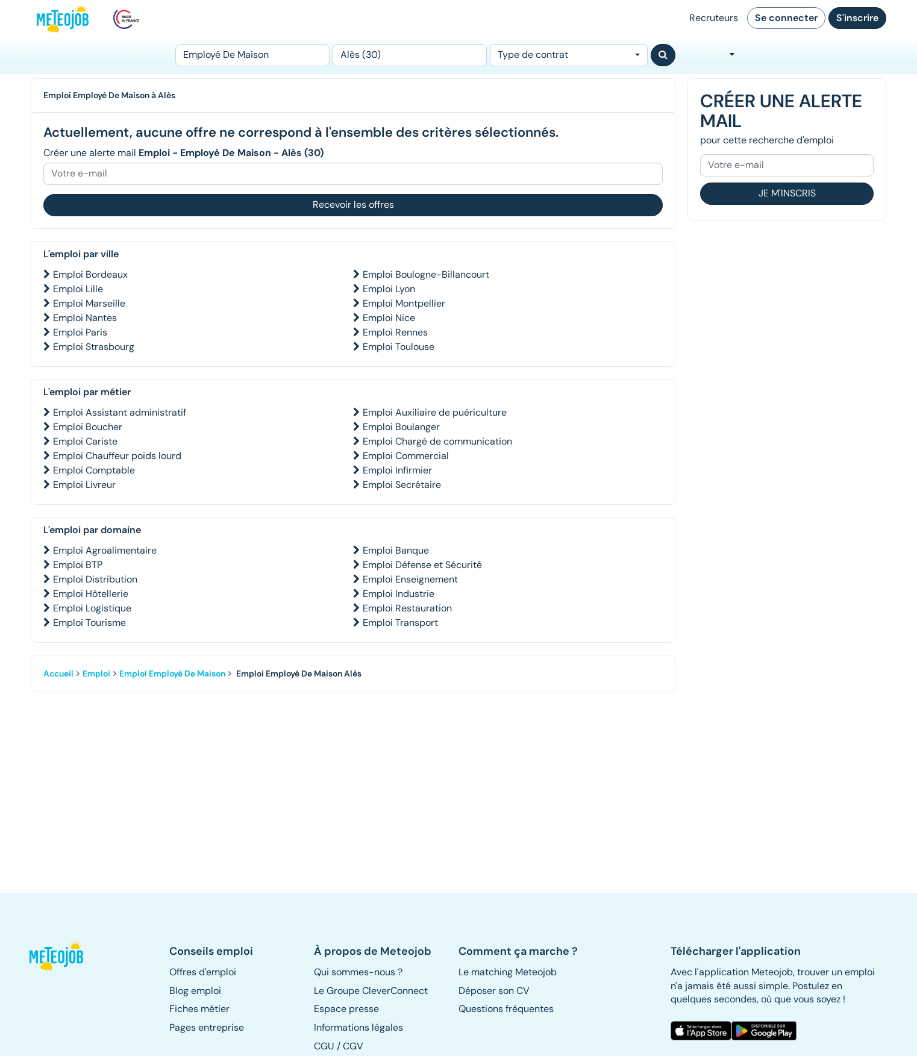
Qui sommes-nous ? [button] (358, 972)
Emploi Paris (80, 332)
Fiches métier (199, 1008)
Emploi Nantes (85, 317)
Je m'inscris (787, 193)
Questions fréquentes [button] (506, 1008)
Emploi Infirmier (397, 470)
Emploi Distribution (95, 579)
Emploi (96, 673)
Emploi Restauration (407, 608)
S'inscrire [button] (857, 17)
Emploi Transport (400, 622)
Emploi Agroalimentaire (105, 550)
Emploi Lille (78, 289)
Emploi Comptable (94, 470)
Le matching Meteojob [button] (507, 972)
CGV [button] (353, 1046)
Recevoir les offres (353, 204)
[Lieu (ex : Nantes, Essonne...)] (410, 55)
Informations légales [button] (358, 1027)
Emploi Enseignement (410, 579)
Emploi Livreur (84, 484)
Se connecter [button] (786, 17)
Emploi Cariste (85, 441)
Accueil (58, 673)
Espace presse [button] (346, 1008)
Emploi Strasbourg (93, 346)
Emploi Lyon (389, 289)
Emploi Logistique (92, 608)
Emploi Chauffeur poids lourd (117, 455)
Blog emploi (195, 990)
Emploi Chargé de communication (437, 441)
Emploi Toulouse (398, 346)
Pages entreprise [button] (206, 1027)
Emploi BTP (77, 564)
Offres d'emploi (202, 972)
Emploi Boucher (87, 426)
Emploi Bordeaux (90, 274)
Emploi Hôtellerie (90, 593)
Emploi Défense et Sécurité (422, 564)
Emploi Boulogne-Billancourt (426, 274)
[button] (63, 956)
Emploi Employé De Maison (172, 673)
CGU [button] (324, 1046)
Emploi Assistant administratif (119, 412)
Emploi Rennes (395, 332)
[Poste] (252, 55)
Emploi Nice (389, 317)
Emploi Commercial (406, 455)
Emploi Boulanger (401, 426)
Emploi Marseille (89, 303)
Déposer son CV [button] (494, 990)
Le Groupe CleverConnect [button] (371, 990)
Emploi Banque (396, 550)
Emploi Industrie (398, 593)
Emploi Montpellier (404, 303)
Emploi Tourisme (89, 622)
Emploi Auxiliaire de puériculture (435, 412)
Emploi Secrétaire (402, 484)
